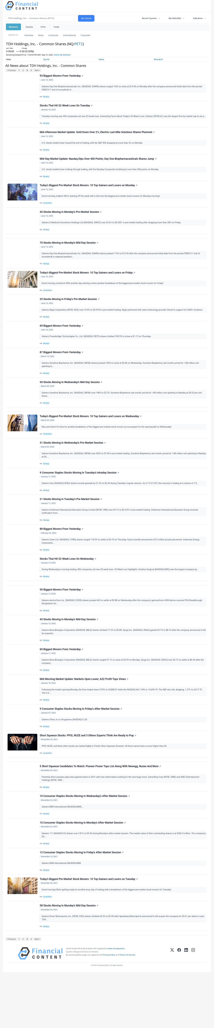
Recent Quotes (149, 18)
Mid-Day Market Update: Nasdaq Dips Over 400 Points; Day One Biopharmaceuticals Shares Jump (98, 166)
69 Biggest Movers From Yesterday (62, 344)
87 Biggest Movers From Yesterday (62, 372)
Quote (46, 59)
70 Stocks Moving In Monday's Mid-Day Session (69, 256)
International (69, 35)
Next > (37, 70)
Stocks (29, 26)
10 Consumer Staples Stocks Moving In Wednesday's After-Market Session (85, 843)
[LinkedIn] (186, 1009)
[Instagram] (193, 1009)
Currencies (53, 35)
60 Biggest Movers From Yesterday (62, 687)
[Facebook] (179, 1009)
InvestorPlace (48, 213)
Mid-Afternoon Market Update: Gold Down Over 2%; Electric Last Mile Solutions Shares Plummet (97, 138)
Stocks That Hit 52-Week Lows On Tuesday (66, 107)
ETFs (43, 26)
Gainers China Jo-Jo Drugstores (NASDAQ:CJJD (65, 761)
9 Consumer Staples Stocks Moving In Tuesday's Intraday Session (79, 500)
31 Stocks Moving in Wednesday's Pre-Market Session (73, 468)
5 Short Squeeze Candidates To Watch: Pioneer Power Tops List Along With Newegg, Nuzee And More (100, 811)
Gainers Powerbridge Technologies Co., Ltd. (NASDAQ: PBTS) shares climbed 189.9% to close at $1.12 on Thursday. (97, 355)
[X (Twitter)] (172, 1009)
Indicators (198, 18)
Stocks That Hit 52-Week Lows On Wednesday (68, 591)
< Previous (11, 70)
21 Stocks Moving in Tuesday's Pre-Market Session (71, 528)
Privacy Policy (109, 1010)
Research (158, 59)
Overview (28, 35)
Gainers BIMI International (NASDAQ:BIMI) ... (63, 854)
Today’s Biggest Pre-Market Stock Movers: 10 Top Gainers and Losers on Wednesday (91, 440)
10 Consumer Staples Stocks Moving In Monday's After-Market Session (83, 871)
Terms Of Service (127, 1010)
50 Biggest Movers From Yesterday (62, 624)
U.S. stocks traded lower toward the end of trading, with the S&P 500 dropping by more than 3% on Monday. (93, 149)
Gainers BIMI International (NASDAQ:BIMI (62, 913)
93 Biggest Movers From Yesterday (62, 76)
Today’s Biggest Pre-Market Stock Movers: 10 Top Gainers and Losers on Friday (88, 288)
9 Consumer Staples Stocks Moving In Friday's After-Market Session (81, 750)
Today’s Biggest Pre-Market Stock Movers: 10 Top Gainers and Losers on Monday (89, 195)
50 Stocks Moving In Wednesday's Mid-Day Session (71, 404)
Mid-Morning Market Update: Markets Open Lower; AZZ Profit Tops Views (84, 718)
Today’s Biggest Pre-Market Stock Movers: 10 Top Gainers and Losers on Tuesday (89, 930)
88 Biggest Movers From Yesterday (62, 559)
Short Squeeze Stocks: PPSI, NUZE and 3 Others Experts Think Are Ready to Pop (88, 778)
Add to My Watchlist (62, 55)
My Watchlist (175, 18)
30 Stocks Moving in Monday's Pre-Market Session (71, 223)
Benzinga (47, 97)
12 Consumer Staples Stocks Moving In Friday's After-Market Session (82, 902)
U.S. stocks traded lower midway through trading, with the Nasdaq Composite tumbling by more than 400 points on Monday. (101, 177)
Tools (56, 26)
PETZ (78, 43)
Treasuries (85, 35)
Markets (13, 26)
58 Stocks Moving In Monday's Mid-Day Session (69, 958)
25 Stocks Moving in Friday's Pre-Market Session (70, 316)
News (41, 35)
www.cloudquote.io (116, 1004)
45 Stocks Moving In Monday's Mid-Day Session (69, 656)
